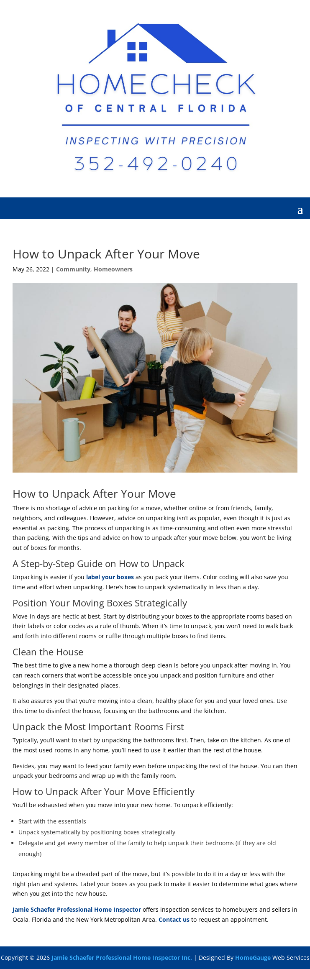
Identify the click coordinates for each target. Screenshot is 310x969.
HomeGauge (253, 957)
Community (73, 269)
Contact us (174, 919)
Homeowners (113, 269)
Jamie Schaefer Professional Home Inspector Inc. (121, 957)
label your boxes (110, 577)
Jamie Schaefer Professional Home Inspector (77, 909)
